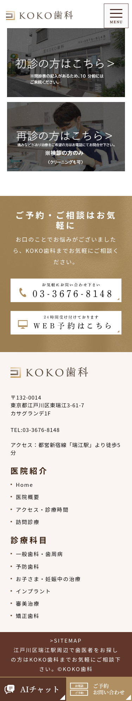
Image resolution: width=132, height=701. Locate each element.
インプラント (33, 591)
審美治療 (27, 603)
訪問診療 (27, 521)
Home (24, 484)
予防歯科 (27, 566)
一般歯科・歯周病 (39, 553)
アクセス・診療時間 (42, 509)
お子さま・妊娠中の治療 (48, 578)
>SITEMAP (66, 640)
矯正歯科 (27, 615)
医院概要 (27, 497)
